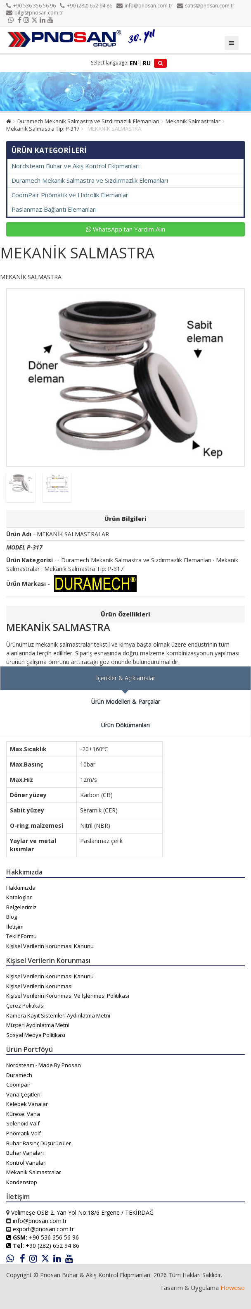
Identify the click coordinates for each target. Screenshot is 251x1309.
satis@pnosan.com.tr (205, 5)
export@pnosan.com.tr (43, 1229)
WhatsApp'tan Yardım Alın (125, 229)
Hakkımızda (21, 887)
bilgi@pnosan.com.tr (34, 12)
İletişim (15, 926)
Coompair (18, 1084)
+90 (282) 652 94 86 (86, 5)
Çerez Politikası (25, 1005)
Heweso (232, 1287)
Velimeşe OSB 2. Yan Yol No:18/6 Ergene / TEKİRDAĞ (82, 1212)
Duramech (19, 1075)
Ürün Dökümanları (125, 725)
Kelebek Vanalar (27, 1104)
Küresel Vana (23, 1114)
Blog (11, 916)
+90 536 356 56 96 (31, 5)
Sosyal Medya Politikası (35, 1035)
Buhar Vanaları (25, 1152)
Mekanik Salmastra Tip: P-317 (42, 128)
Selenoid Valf (23, 1123)
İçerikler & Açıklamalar (125, 678)
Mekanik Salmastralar (193, 121)
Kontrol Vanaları (26, 1162)
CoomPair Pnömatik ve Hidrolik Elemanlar (70, 195)
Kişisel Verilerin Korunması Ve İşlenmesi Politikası (67, 995)
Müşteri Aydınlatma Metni (37, 1025)
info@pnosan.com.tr (144, 5)
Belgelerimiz (21, 907)
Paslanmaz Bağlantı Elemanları (54, 209)
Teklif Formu (21, 936)
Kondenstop (21, 1182)
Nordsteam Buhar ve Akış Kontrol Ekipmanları (76, 166)
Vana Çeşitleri (23, 1094)
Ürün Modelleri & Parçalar (125, 701)
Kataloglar (19, 897)
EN (133, 63)
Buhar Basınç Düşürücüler (38, 1143)
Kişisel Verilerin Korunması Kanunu (50, 946)
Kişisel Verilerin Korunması (39, 986)
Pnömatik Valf (23, 1133)
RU (147, 63)
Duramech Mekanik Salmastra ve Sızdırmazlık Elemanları (88, 121)
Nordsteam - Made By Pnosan (43, 1065)
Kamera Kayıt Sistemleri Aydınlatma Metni (58, 1015)
